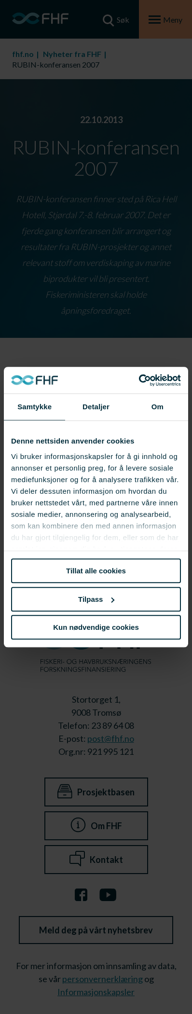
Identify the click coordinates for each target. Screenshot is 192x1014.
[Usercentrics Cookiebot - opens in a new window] (138, 380)
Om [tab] (157, 407)
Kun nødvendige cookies (96, 627)
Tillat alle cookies (96, 571)
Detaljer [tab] (96, 407)
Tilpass (96, 599)
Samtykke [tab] (34, 407)
